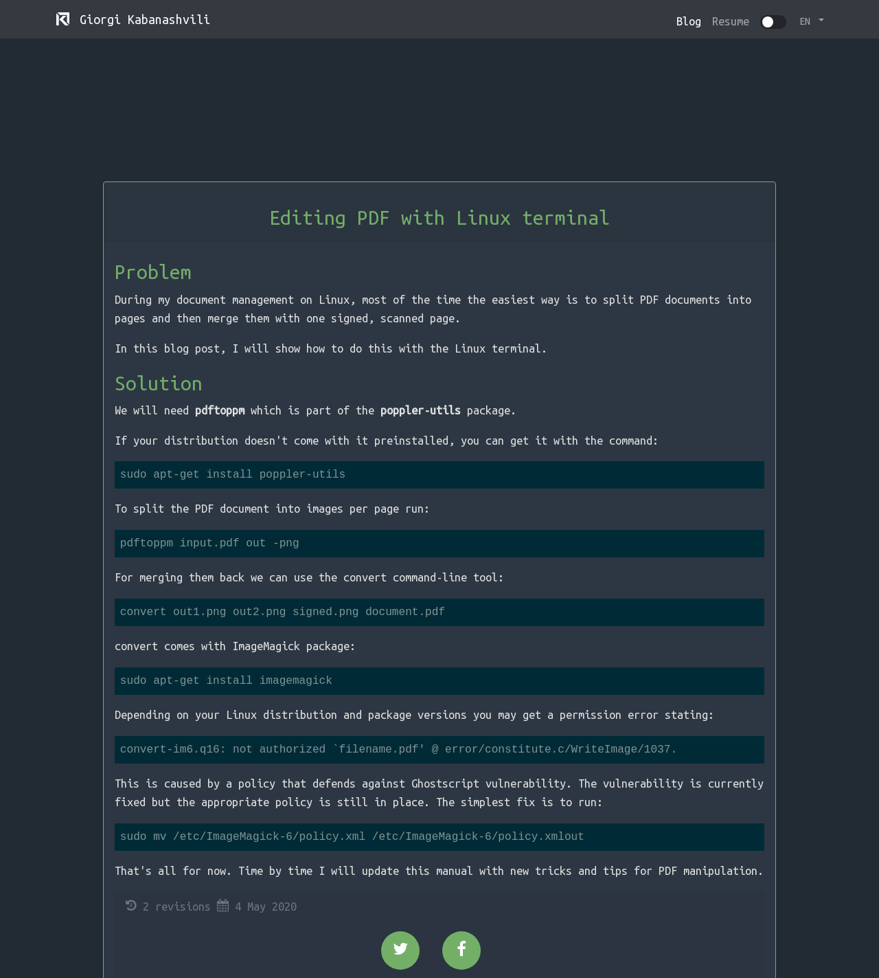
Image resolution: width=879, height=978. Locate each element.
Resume (730, 21)
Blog (688, 21)
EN (807, 21)
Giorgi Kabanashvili (133, 20)
